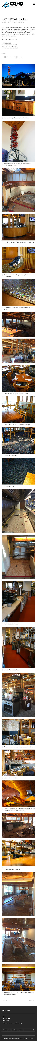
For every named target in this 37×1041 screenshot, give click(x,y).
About (5, 1016)
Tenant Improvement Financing (12, 1023)
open (34, 4)
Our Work (6, 1020)
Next (30, 1000)
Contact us (6, 1018)
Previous (7, 1000)
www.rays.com (13, 39)
